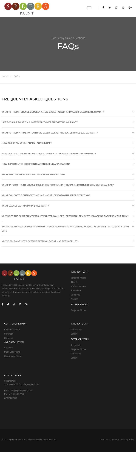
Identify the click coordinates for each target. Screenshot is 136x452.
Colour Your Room (12, 356)
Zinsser (74, 299)
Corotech (8, 338)
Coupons (8, 347)
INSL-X (74, 282)
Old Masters (76, 329)
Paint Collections (12, 352)
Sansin (74, 334)
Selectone (75, 295)
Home (5, 76)
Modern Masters (78, 286)
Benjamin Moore (78, 278)
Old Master (76, 353)
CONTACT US (10, 398)
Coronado (8, 334)
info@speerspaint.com (21, 390)
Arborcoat (75, 345)
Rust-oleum (76, 290)
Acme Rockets (49, 439)
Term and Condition (109, 439)
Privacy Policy (127, 439)
